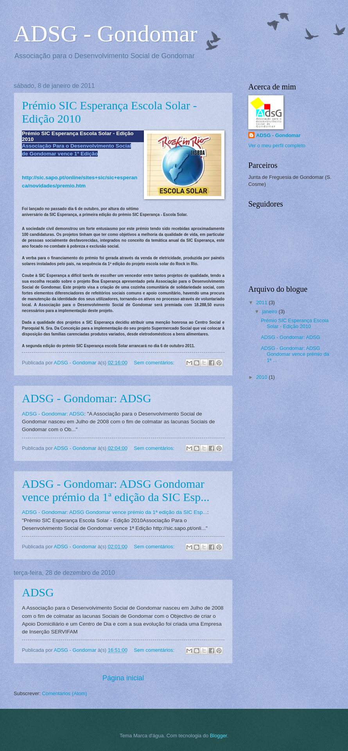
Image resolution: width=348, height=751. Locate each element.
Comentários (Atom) (64, 693)
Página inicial (123, 678)
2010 (262, 377)
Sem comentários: (155, 363)
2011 (262, 302)
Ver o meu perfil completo (276, 145)
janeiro (270, 311)
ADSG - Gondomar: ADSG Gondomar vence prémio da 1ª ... (295, 354)
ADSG (38, 592)
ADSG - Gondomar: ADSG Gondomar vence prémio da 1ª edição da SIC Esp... (116, 490)
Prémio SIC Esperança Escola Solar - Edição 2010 (294, 323)
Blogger (218, 736)
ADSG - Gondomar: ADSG (86, 398)
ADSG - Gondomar (278, 135)
